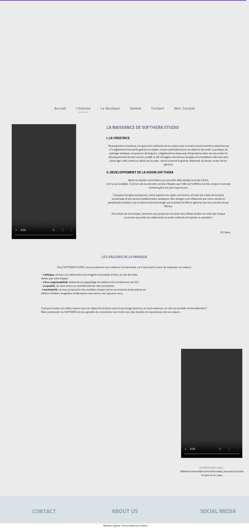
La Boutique (110, 108)
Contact (157, 108)
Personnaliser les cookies (134, 525)
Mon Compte (184, 108)
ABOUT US (125, 511)
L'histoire (83, 108)
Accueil (60, 108)
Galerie (135, 108)
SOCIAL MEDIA (218, 511)
